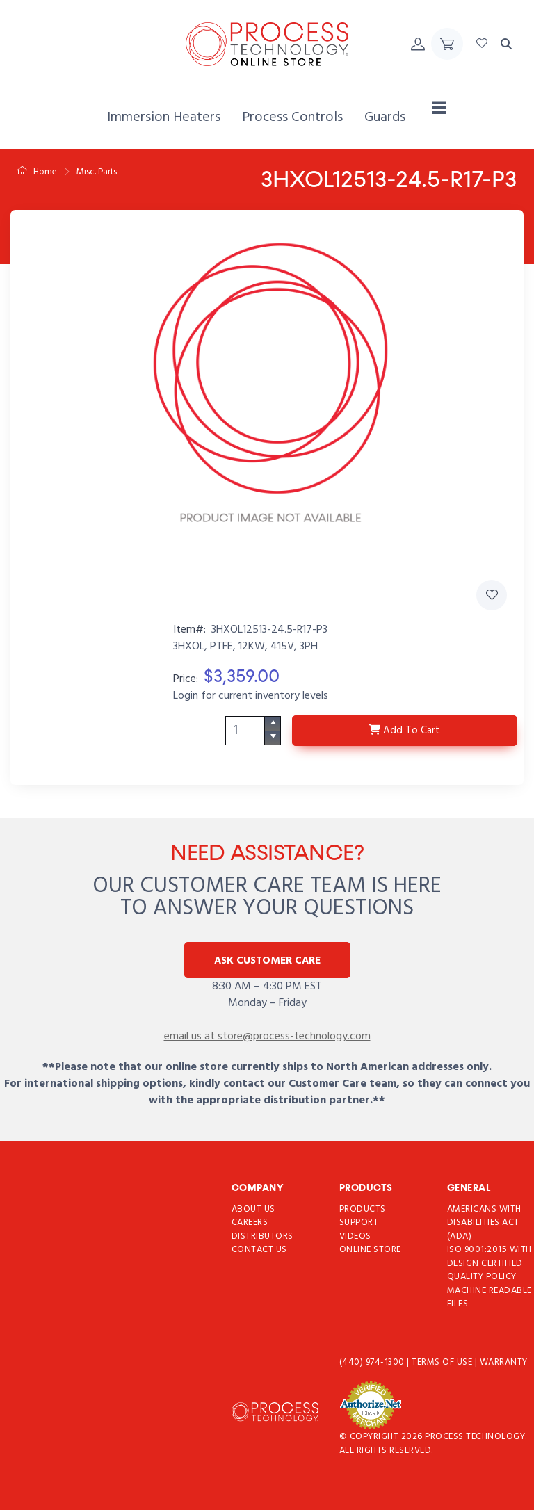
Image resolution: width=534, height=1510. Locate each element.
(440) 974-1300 (373, 1362)
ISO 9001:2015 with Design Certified (489, 1256)
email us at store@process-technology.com (267, 1037)
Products (362, 1209)
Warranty (504, 1362)
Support (359, 1222)
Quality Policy (482, 1276)
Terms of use (443, 1362)
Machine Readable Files (489, 1297)
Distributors (262, 1236)
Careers (250, 1222)
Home (37, 172)
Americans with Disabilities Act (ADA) (484, 1223)
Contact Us (259, 1249)
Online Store (370, 1249)
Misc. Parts (96, 172)
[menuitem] (164, 118)
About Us (253, 1209)
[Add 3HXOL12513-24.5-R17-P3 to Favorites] (491, 595)
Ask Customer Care (267, 960)
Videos (355, 1236)
